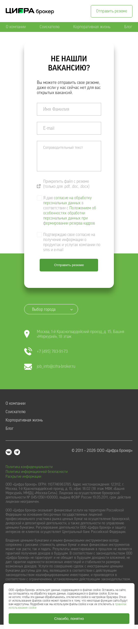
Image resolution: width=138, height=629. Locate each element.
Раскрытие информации (23, 476)
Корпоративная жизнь (91, 27)
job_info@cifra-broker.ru (49, 366)
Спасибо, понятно (69, 619)
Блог (128, 27)
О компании (16, 27)
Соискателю (49, 27)
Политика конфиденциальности (29, 467)
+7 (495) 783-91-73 (46, 351)
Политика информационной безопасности (37, 472)
